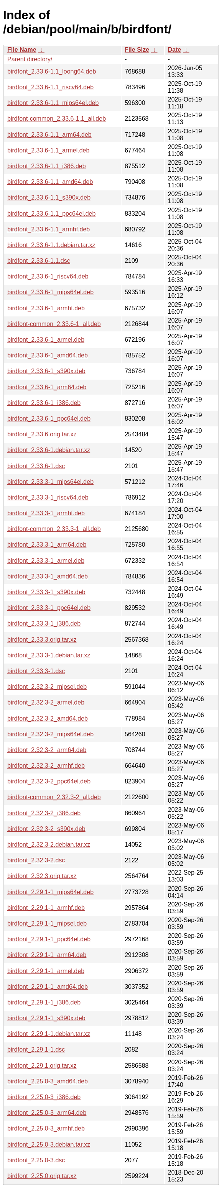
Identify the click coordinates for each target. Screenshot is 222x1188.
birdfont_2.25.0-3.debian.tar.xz (48, 1144)
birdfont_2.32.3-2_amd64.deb (47, 718)
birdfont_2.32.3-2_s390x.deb (46, 829)
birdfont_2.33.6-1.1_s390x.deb (48, 197)
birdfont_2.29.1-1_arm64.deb (46, 955)
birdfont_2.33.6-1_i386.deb (44, 403)
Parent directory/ (29, 59)
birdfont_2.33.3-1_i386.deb (44, 623)
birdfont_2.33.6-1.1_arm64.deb (49, 134)
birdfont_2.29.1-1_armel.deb (45, 971)
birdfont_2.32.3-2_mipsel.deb (47, 686)
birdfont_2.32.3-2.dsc (36, 860)
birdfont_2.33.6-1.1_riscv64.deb (50, 87)
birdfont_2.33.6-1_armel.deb (45, 339)
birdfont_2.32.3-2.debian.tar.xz (48, 844)
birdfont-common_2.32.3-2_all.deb (54, 797)
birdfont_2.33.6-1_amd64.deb (47, 355)
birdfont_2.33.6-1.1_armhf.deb (48, 229)
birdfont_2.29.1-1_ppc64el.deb (48, 939)
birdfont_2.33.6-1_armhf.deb (46, 308)
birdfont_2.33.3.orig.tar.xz (42, 639)
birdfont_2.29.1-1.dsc (36, 1049)
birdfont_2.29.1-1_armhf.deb (46, 908)
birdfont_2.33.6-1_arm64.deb (46, 387)
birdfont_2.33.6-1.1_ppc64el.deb (51, 213)
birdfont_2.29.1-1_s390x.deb (46, 1018)
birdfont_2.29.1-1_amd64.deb (47, 986)
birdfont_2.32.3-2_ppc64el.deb (48, 781)
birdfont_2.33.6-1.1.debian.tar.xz (51, 245)
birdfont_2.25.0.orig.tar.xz (42, 1176)
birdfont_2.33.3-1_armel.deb (45, 560)
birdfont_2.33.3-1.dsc (36, 671)
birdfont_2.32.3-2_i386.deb (44, 813)
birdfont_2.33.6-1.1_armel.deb (48, 150)
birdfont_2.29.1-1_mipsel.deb (47, 923)
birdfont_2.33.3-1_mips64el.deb (50, 481)
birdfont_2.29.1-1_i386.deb (44, 1002)
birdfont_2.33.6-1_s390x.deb (46, 371)
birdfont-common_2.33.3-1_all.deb (54, 529)
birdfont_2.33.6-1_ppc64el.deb (48, 418)
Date (174, 49)
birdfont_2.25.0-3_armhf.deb (46, 1128)
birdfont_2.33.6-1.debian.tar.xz (48, 450)
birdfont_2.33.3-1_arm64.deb (46, 544)
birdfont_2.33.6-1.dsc (36, 466)
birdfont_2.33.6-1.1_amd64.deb (50, 182)
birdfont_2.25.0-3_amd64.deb (47, 1081)
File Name (21, 49)
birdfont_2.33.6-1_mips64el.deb (50, 292)
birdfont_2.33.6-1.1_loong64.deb (51, 71)
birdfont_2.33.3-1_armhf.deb (46, 513)
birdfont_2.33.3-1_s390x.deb (46, 592)
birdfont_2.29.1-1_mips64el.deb (50, 892)
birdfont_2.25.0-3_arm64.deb (46, 1112)
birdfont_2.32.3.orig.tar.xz (42, 876)
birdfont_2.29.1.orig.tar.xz (42, 1065)
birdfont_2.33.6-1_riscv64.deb (48, 276)
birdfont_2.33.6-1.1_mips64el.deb (53, 103)
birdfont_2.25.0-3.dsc (36, 1160)
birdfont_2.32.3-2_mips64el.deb (50, 734)
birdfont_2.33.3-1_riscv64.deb (48, 497)
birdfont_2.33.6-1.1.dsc (38, 260)
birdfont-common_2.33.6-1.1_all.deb (56, 118)
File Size (137, 49)
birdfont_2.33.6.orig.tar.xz (42, 434)
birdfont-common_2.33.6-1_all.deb (54, 324)
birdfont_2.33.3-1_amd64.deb (47, 576)
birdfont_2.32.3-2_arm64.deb (46, 750)
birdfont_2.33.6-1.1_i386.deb (46, 166)
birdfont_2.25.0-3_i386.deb (44, 1097)
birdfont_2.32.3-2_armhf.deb (46, 765)
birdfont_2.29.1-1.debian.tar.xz (48, 1034)
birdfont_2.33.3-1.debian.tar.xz (48, 655)
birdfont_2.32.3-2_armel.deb (45, 702)
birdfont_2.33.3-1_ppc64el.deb (48, 608)
